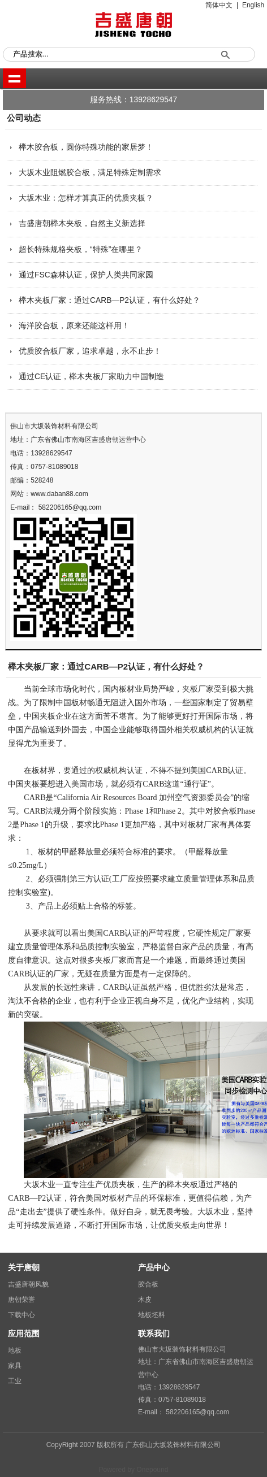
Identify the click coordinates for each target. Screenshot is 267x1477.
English (253, 5)
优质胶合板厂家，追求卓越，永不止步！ (90, 351)
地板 (14, 1350)
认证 (235, 770)
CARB (216, 770)
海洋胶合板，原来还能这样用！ (74, 326)
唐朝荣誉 (21, 1300)
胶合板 (148, 1284)
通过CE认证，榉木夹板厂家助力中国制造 (91, 376)
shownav (14, 78)
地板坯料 (151, 1315)
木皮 (145, 1300)
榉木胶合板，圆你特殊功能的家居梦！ (86, 147)
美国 (198, 770)
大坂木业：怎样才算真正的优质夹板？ (86, 198)
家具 (14, 1366)
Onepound (152, 1470)
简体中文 (218, 5)
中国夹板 (39, 716)
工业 (14, 1381)
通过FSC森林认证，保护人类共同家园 (86, 275)
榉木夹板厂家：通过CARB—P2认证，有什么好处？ (109, 300)
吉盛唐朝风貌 (28, 1284)
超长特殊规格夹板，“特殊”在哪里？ (81, 249)
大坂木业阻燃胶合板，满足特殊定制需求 (90, 172)
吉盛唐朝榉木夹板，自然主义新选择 (82, 223)
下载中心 (21, 1315)
